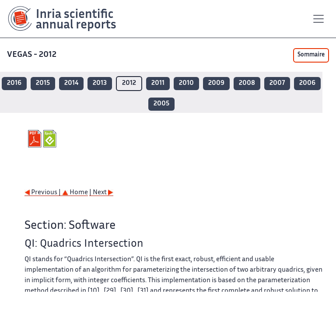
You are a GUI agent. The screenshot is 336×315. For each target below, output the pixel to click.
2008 (247, 83)
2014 (71, 83)
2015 (43, 83)
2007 (277, 83)
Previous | (43, 193)
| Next (101, 193)
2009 (216, 83)
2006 (307, 83)
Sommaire (311, 55)
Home (75, 193)
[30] (126, 291)
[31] (143, 291)
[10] (94, 291)
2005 (161, 104)
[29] (110, 291)
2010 (186, 83)
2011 (157, 83)
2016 (14, 83)
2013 (100, 83)
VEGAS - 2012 (32, 55)
